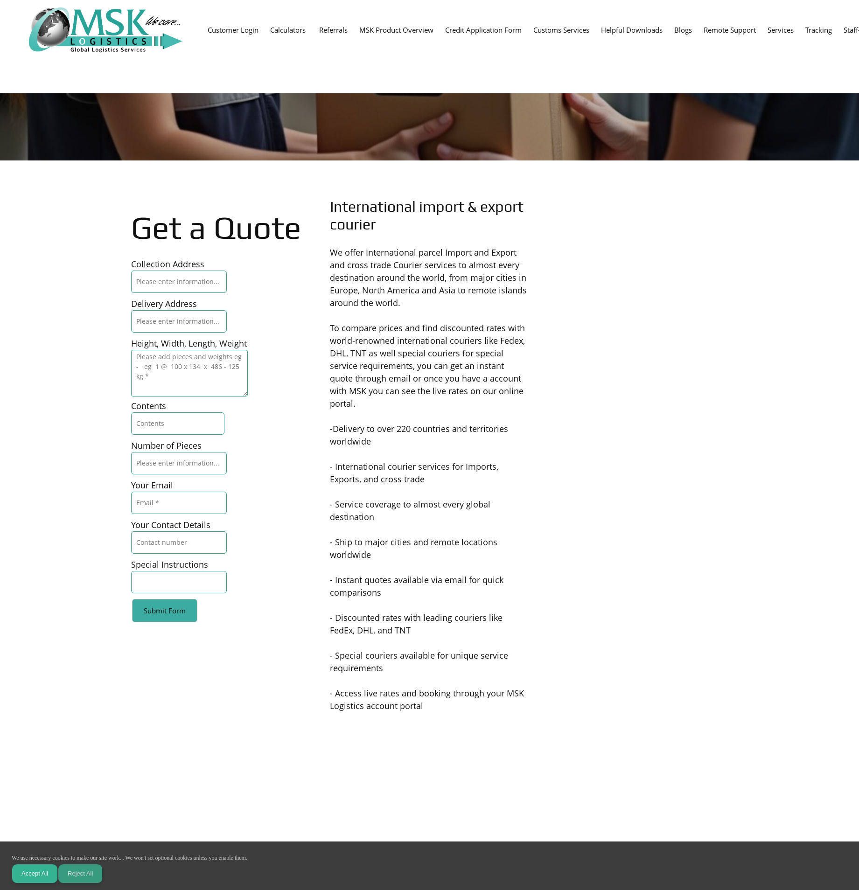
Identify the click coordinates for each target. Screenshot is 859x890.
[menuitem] (233, 29)
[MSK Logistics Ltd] (105, 30)
